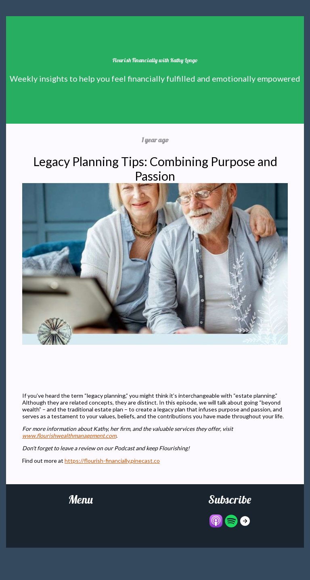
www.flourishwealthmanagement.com (69, 435)
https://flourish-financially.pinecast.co (112, 460)
